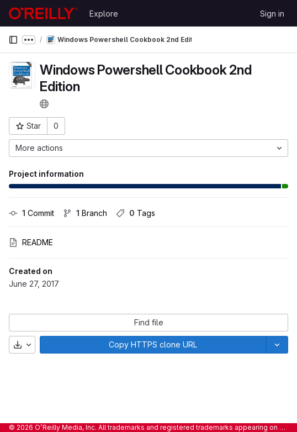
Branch (85, 213)
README (31, 242)
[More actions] (148, 148)
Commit (31, 213)
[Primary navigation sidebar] (13, 40)
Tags (135, 213)
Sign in (272, 13)
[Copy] (153, 345)
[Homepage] (43, 13)
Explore (103, 13)
